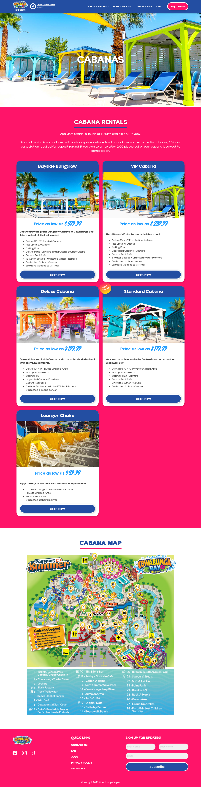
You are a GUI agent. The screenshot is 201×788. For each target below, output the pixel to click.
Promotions (145, 6)
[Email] (157, 757)
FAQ (73, 751)
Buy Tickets (178, 6)
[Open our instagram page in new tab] (24, 754)
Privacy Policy (81, 763)
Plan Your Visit (123, 6)
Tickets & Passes (97, 6)
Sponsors (78, 769)
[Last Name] (173, 748)
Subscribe (157, 767)
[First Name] (140, 748)
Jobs (158, 6)
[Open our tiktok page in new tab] (34, 754)
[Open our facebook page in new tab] (15, 754)
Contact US (79, 746)
